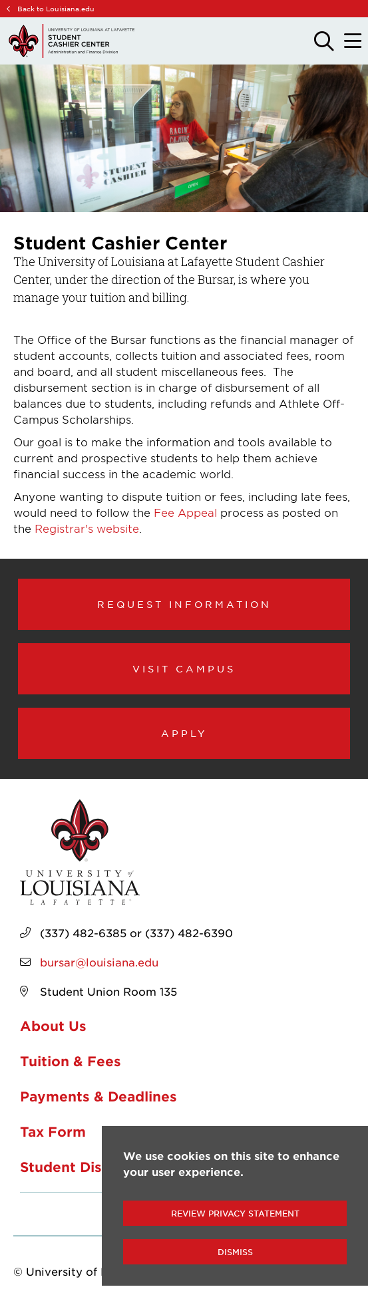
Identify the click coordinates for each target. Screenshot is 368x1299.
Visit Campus (184, 668)
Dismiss (235, 1251)
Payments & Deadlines (98, 1096)
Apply (184, 733)
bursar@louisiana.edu (99, 961)
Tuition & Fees (70, 1061)
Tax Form (53, 1131)
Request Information (184, 604)
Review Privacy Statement (235, 1213)
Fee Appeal (185, 512)
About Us (53, 1026)
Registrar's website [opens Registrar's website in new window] (87, 528)
